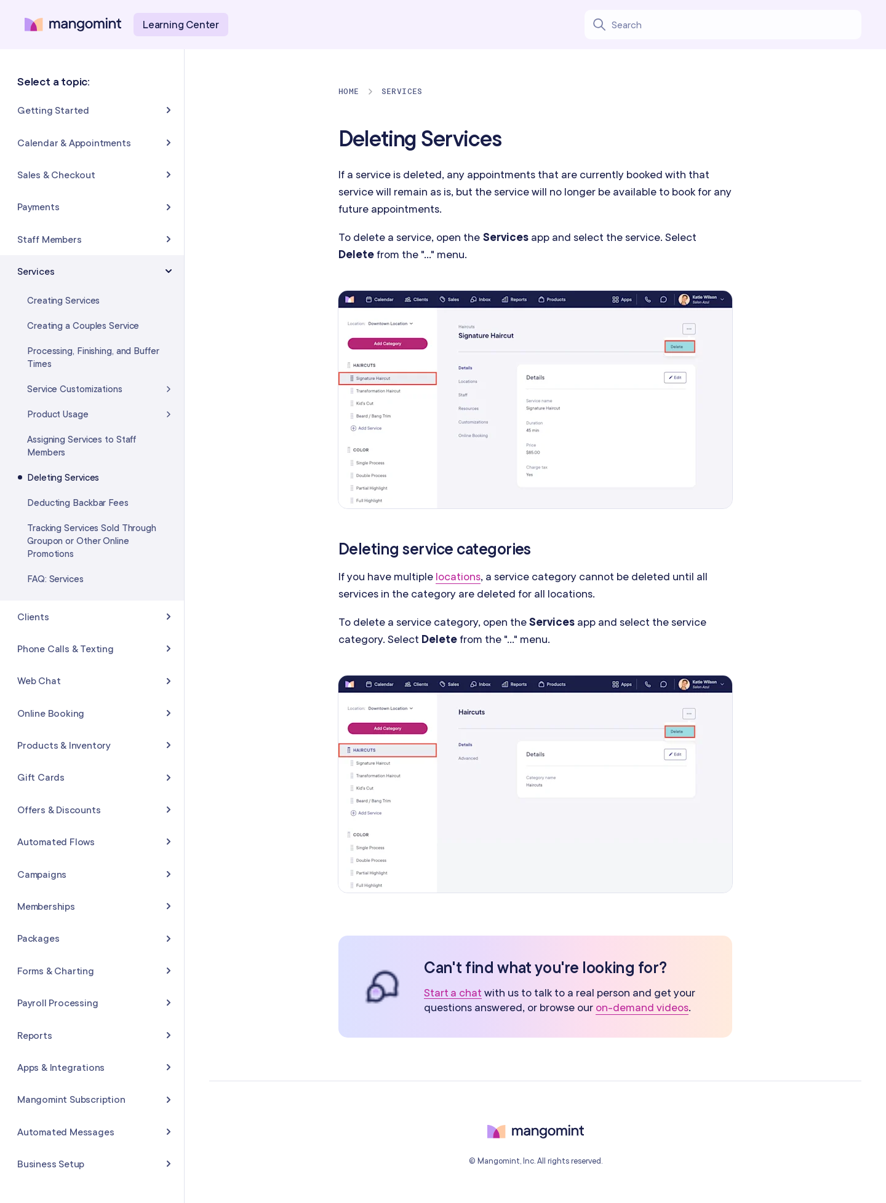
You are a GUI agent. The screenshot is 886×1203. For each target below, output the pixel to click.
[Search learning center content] (736, 24)
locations (458, 576)
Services (402, 91)
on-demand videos (642, 1007)
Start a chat (453, 993)
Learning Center (181, 24)
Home (348, 91)
